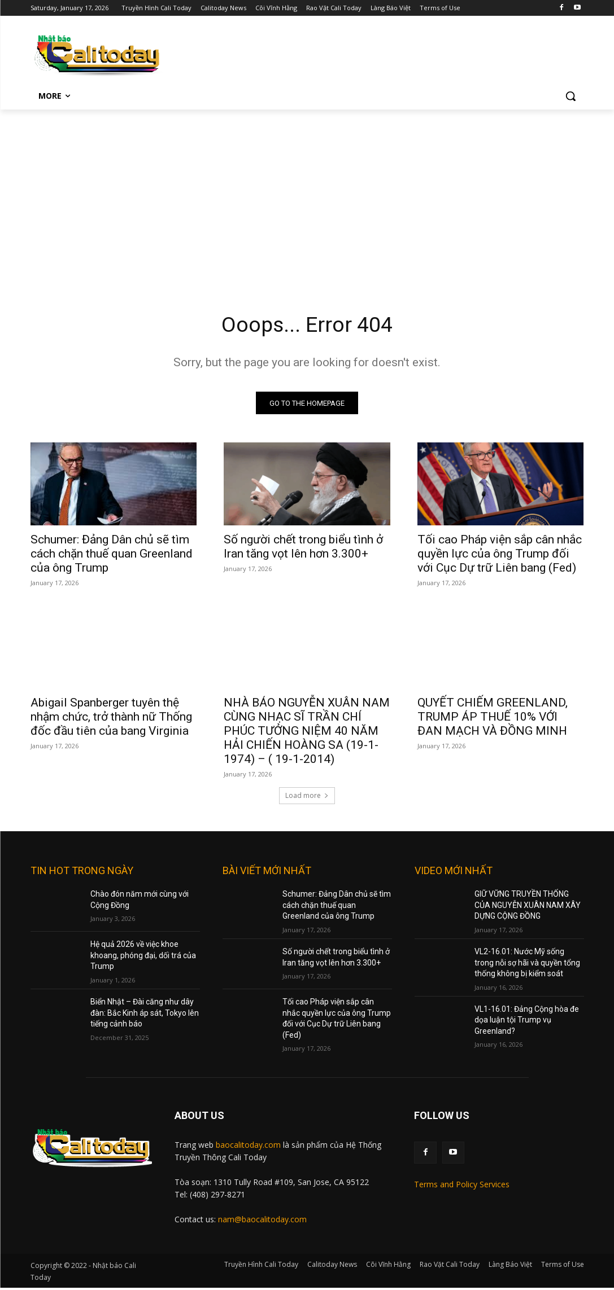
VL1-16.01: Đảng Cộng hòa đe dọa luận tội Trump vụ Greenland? (526, 1021)
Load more (307, 797)
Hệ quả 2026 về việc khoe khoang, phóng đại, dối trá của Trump (143, 957)
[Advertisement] (307, 194)
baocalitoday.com (248, 1147)
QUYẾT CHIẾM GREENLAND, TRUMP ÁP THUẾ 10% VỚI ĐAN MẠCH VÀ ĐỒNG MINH (492, 719)
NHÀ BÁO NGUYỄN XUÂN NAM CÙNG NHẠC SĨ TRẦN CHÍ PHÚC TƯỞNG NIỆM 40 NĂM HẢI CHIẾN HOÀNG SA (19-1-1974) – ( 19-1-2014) (307, 733)
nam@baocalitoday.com (262, 1221)
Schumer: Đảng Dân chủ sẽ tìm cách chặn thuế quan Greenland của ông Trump (112, 556)
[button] (570, 95)
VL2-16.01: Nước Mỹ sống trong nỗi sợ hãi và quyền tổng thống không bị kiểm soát (527, 964)
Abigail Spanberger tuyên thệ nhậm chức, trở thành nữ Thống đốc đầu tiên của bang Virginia (111, 719)
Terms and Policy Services (462, 1186)
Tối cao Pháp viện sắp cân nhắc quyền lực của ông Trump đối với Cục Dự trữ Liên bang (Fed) (499, 556)
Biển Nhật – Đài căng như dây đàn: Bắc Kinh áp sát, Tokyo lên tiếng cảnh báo (144, 1014)
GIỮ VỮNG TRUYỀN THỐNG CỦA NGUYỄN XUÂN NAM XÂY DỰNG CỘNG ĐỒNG (527, 907)
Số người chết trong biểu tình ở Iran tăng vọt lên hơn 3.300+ (303, 549)
